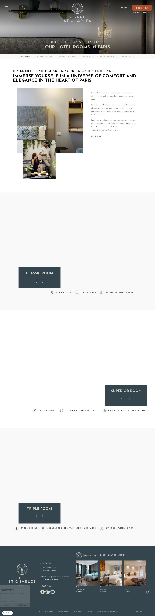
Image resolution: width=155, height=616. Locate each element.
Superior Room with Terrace (98, 57)
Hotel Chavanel (135, 576)
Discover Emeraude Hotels (107, 612)
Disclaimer (49, 612)
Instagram (47, 592)
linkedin (52, 592)
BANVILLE (111, 576)
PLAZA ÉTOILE (87, 576)
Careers (90, 612)
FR (126, 8)
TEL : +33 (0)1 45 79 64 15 (50, 579)
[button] (148, 592)
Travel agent (77, 612)
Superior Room (67, 57)
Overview (25, 57)
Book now (142, 8)
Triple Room (128, 57)
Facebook (42, 592)
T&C (39, 612)
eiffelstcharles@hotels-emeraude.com (30, 7)
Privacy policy (63, 612)
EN (122, 8)
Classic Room (44, 57)
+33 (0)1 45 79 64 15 (23, 7)
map (15, 7)
